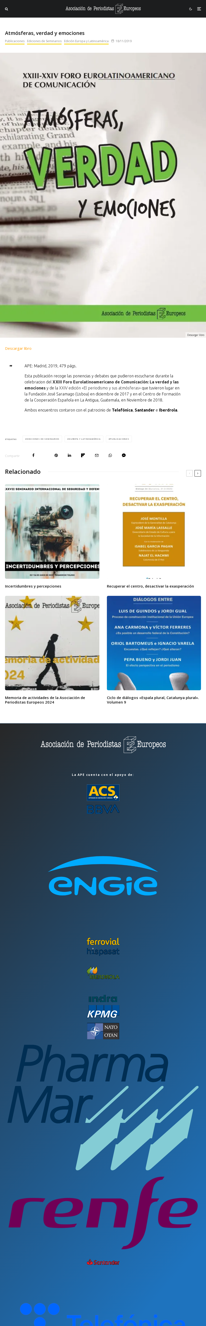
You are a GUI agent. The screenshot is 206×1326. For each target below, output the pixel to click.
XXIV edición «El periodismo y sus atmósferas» (100, 388)
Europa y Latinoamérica (85, 438)
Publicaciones (15, 41)
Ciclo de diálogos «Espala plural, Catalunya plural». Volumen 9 (153, 699)
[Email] (97, 455)
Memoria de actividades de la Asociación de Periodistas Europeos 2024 (45, 699)
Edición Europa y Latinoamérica (86, 41)
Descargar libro (18, 348)
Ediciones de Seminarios (44, 41)
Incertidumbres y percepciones (33, 586)
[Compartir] (33, 455)
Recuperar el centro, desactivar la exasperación (150, 586)
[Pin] (56, 455)
